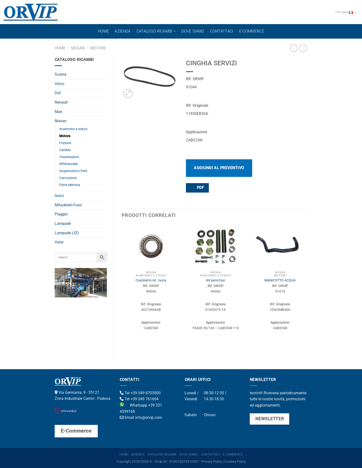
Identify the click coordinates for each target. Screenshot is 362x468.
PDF (197, 187)
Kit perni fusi (215, 280)
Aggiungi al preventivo (219, 168)
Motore (98, 48)
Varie (59, 242)
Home (103, 31)
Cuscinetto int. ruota (151, 280)
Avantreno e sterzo (73, 129)
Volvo (59, 83)
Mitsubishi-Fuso (68, 205)
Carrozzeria (68, 178)
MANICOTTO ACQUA (280, 280)
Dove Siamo (192, 31)
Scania (60, 74)
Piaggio (61, 214)
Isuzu (59, 195)
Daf (58, 93)
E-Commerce (251, 31)
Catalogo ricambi (156, 31)
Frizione (65, 143)
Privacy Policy (211, 462)
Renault (61, 102)
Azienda (123, 31)
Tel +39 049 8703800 (140, 393)
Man (58, 111)
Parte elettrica (69, 185)
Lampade (63, 223)
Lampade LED (67, 233)
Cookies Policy (235, 462)
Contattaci (221, 31)
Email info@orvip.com (141, 417)
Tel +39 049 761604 (139, 399)
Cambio (65, 150)
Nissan (78, 48)
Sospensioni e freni (73, 171)
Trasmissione (69, 157)
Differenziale (68, 164)
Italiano (345, 12)
